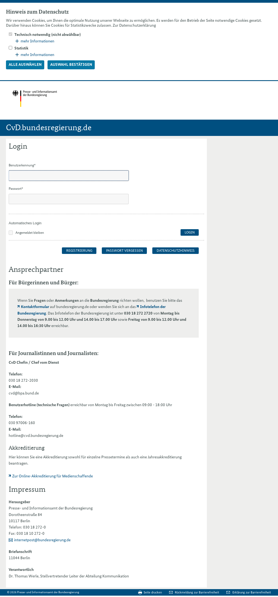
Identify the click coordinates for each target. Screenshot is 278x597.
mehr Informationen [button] (34, 41)
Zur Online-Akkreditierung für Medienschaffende (52, 476)
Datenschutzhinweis (176, 250)
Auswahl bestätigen (71, 64)
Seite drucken (153, 592)
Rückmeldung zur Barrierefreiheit (197, 592)
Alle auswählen (25, 64)
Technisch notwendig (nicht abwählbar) (47, 34)
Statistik (21, 48)
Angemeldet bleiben (29, 233)
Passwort (16, 188)
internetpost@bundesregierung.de (42, 539)
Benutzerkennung (22, 165)
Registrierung (79, 250)
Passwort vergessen (124, 250)
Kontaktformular (35, 306)
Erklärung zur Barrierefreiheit (251, 592)
